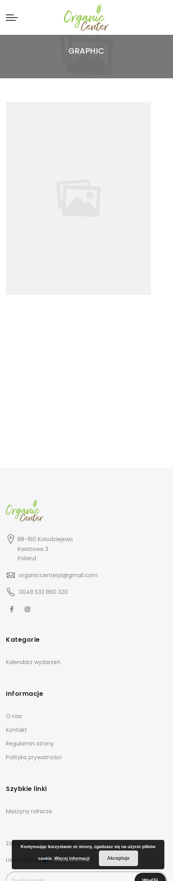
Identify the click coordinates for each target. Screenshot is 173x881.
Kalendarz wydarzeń (33, 662)
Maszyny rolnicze (29, 811)
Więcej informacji (71, 858)
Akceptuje (118, 858)
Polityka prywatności (34, 757)
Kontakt (16, 730)
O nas (14, 716)
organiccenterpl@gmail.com (58, 575)
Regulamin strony (30, 743)
